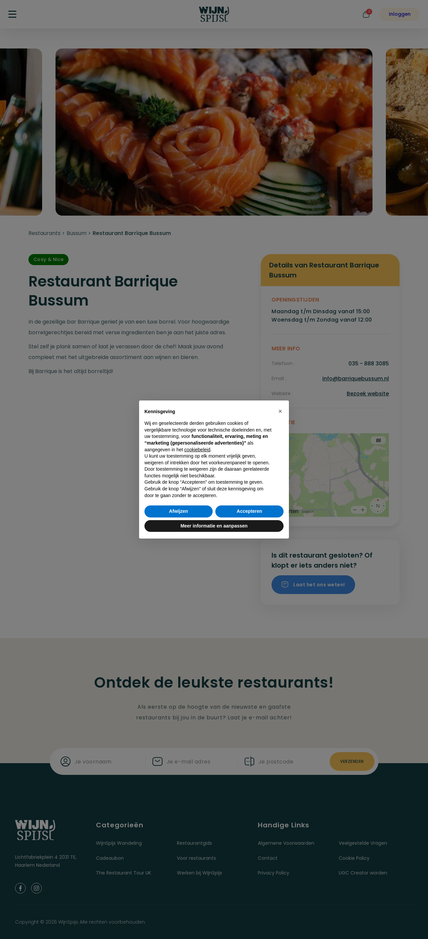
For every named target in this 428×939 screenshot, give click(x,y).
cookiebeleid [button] (197, 449)
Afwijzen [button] (178, 511)
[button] (280, 411)
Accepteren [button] (249, 511)
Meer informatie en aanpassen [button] (214, 526)
